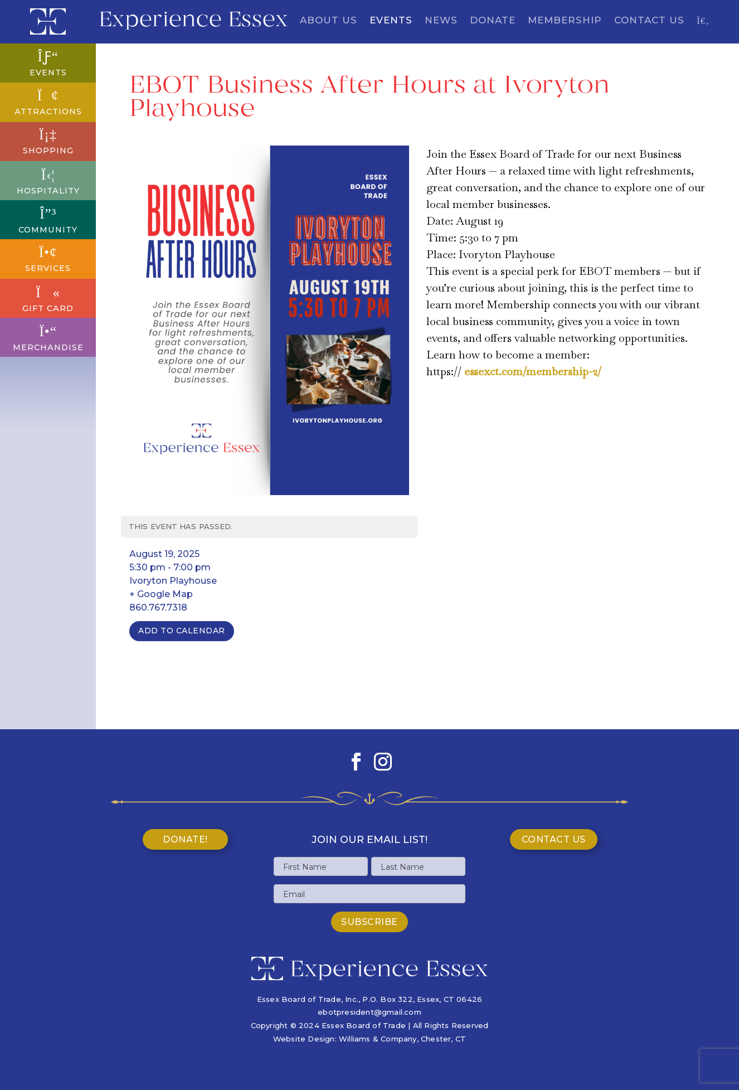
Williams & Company (378, 1038)
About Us (328, 21)
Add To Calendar (181, 631)
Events (391, 21)
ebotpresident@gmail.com (369, 1011)
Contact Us (649, 21)
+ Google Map (161, 594)
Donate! (185, 839)
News (441, 21)
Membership (565, 21)
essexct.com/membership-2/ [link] (532, 371)
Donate (493, 21)
